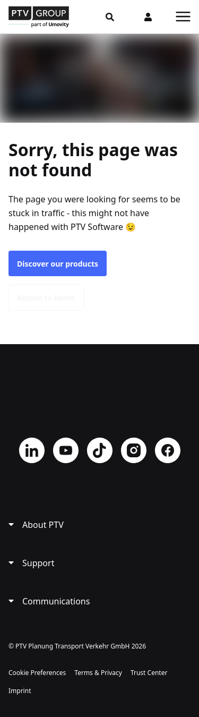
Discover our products (57, 264)
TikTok (100, 450)
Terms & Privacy (98, 672)
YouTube (66, 450)
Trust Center (149, 672)
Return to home (46, 298)
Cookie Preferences (37, 672)
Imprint (19, 690)
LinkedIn (32, 450)
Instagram (133, 450)
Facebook (167, 450)
